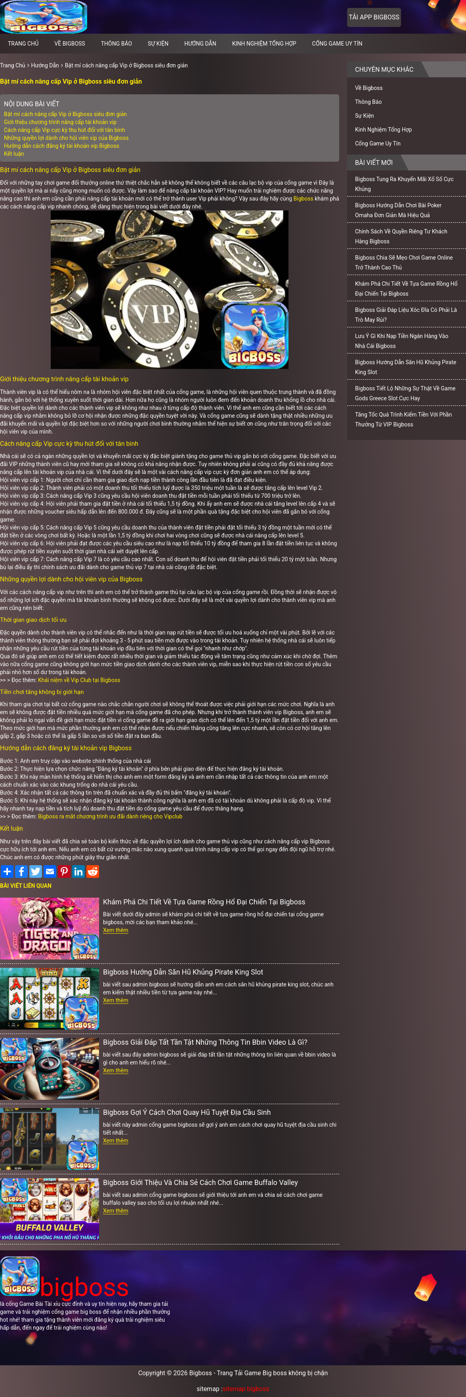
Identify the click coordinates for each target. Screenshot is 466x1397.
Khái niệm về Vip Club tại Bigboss (79, 680)
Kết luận (14, 154)
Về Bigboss (69, 43)
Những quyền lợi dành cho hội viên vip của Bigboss (66, 138)
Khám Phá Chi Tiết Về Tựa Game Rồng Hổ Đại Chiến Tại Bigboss (204, 902)
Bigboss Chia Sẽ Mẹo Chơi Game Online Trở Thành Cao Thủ (404, 262)
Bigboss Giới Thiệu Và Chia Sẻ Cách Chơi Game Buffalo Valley (200, 1182)
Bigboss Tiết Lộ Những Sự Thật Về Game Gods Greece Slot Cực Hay (405, 393)
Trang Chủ (12, 65)
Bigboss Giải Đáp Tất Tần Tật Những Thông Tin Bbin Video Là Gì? (205, 1042)
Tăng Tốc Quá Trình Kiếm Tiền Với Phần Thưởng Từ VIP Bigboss (403, 419)
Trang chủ (23, 43)
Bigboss (303, 198)
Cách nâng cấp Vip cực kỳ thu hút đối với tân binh (64, 130)
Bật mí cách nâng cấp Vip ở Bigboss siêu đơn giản (126, 65)
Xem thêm (115, 930)
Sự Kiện (158, 43)
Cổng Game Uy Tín (337, 43)
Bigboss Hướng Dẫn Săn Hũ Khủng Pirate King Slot (183, 972)
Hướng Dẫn (200, 43)
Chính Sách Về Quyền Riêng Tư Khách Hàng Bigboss (401, 236)
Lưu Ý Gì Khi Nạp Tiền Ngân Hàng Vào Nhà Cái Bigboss (401, 341)
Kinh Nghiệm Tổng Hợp (264, 43)
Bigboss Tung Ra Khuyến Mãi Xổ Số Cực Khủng (404, 184)
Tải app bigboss (374, 17)
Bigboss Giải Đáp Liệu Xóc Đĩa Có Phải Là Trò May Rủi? (406, 315)
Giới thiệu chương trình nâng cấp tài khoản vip (61, 122)
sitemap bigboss (246, 1389)
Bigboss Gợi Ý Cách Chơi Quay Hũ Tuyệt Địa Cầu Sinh (187, 1112)
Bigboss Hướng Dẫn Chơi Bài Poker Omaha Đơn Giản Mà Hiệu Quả (398, 210)
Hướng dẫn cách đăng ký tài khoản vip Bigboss (61, 146)
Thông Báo (116, 43)
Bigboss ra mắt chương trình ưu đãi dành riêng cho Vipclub (110, 816)
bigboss (64, 1287)
